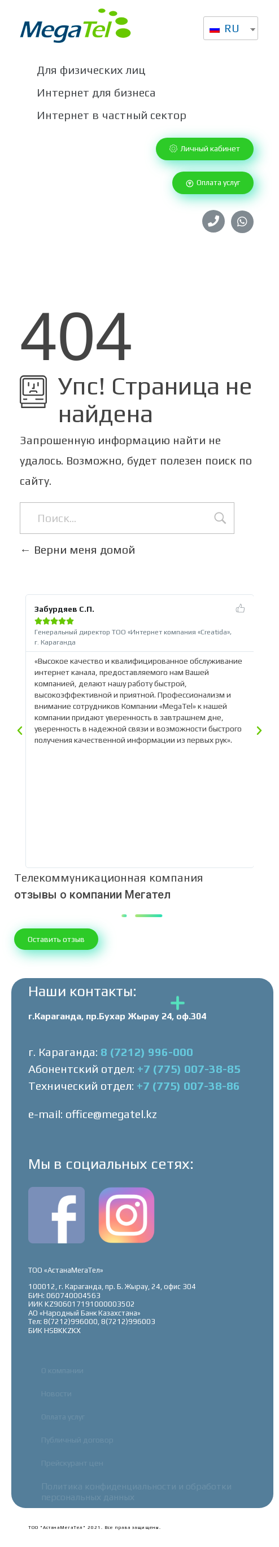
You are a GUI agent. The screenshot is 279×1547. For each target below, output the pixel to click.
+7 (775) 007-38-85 (189, 1068)
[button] (205, 149)
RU (224, 27)
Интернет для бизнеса (96, 92)
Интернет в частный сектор (111, 114)
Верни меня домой (77, 549)
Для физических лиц (91, 69)
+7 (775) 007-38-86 (188, 1085)
